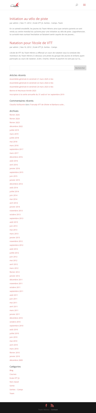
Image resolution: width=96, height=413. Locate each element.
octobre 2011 (15, 287)
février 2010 (15, 352)
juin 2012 (13, 256)
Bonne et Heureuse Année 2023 (23, 90)
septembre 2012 (16, 245)
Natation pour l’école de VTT (31, 43)
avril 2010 (14, 345)
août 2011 (14, 295)
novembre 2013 (16, 210)
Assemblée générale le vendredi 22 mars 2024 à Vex (31, 83)
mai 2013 (13, 230)
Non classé (14, 382)
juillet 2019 (14, 130)
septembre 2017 (16, 149)
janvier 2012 (15, 276)
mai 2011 (13, 302)
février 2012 (15, 272)
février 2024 (15, 118)
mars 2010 (14, 349)
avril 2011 (14, 306)
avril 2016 (14, 164)
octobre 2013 (15, 214)
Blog (11, 370)
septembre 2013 (16, 218)
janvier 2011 (15, 314)
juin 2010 (13, 337)
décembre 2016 (16, 157)
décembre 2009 (16, 360)
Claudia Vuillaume (17, 104)
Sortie (12, 385)
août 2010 (14, 329)
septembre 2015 (16, 172)
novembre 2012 (16, 241)
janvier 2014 (15, 207)
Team (60, 23)
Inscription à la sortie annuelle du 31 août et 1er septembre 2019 (37, 94)
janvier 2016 (15, 168)
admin (15, 23)
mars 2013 (14, 233)
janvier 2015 (15, 180)
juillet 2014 (14, 191)
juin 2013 (13, 226)
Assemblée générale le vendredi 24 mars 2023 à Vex (31, 87)
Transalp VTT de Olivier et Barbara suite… (47, 104)
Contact (54, 409)
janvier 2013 (15, 237)
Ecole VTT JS (38, 23)
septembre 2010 (16, 325)
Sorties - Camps (50, 23)
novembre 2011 (16, 283)
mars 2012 (14, 268)
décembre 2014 (16, 184)
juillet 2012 (14, 253)
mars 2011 (14, 310)
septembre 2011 (16, 291)
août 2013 (14, 222)
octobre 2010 (15, 322)
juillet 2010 (14, 333)
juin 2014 (13, 195)
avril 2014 (14, 203)
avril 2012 (14, 264)
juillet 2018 (14, 138)
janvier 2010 (15, 356)
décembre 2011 (16, 279)
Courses (13, 374)
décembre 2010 (16, 318)
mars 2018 (14, 145)
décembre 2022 (16, 126)
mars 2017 (14, 153)
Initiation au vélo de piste (29, 18)
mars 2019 (14, 134)
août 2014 (14, 187)
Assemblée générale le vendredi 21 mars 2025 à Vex (31, 79)
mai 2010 (13, 341)
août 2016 (14, 161)
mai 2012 (13, 260)
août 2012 (14, 249)
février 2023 (15, 122)
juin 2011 (13, 299)
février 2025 (15, 115)
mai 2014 (13, 199)
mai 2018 (13, 141)
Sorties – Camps (16, 389)
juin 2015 (13, 176)
